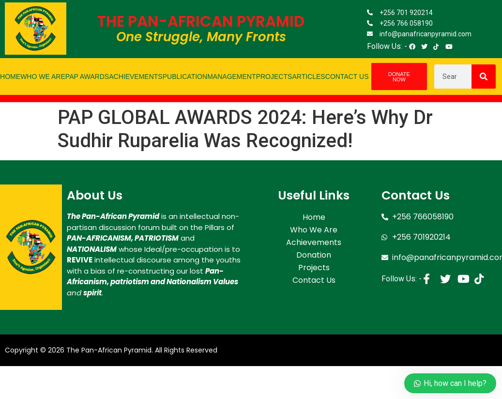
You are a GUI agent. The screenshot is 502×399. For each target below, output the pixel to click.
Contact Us (347, 76)
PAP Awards (87, 76)
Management (231, 76)
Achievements (135, 76)
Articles (308, 76)
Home (10, 76)
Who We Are (42, 76)
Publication (185, 76)
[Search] (484, 76)
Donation (313, 255)
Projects (274, 76)
